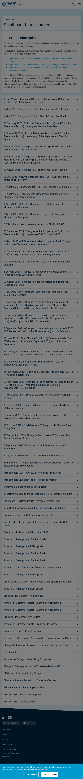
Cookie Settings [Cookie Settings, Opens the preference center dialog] (31, 774)
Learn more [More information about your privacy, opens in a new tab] (42, 769)
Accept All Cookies (49, 774)
